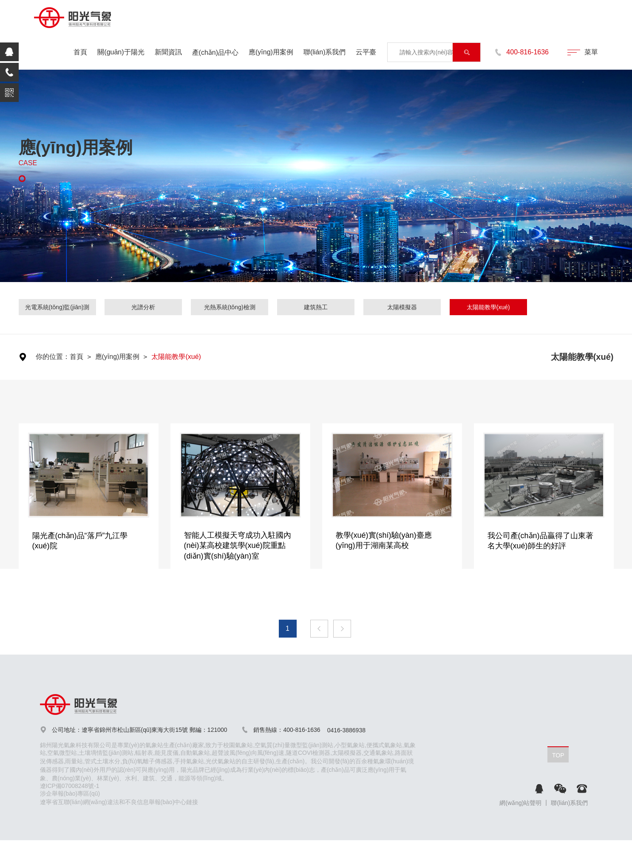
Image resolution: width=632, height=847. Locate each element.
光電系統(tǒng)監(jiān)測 (57, 307)
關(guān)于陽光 (120, 52)
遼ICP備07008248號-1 (69, 785)
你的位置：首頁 (59, 356)
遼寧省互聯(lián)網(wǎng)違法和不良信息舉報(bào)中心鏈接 (119, 802)
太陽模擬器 (402, 307)
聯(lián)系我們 (324, 52)
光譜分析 (143, 307)
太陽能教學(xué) (488, 307)
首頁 (80, 52)
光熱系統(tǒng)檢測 (229, 307)
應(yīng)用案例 (271, 52)
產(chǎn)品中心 (215, 52)
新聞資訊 (168, 52)
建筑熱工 (316, 307)
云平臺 (366, 52)
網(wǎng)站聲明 (520, 803)
